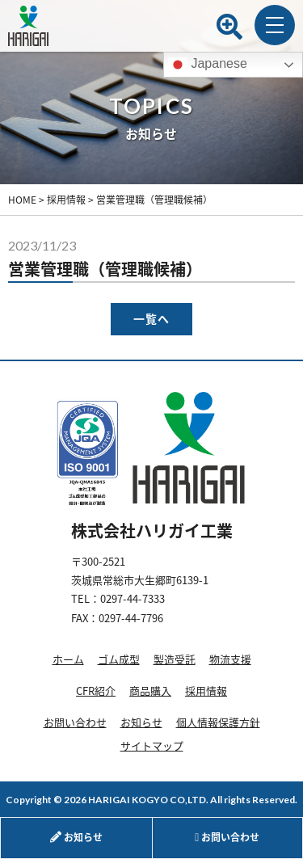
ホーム (68, 659)
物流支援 (230, 659)
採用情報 (206, 690)
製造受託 (175, 659)
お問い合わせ (75, 722)
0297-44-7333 (132, 598)
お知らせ (141, 722)
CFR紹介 (96, 690)
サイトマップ (151, 745)
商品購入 (150, 690)
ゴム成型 (119, 659)
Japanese (207, 64)
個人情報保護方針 (218, 722)
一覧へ (151, 319)
